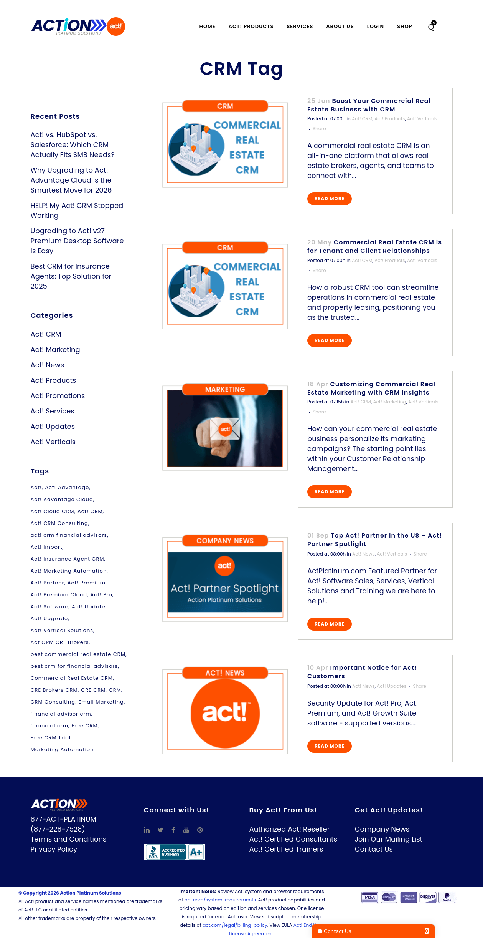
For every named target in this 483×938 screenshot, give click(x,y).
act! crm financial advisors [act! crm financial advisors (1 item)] (69, 535)
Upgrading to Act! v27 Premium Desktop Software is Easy (77, 241)
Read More (330, 198)
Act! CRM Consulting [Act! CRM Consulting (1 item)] (59, 523)
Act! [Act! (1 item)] (36, 487)
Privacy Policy (54, 849)
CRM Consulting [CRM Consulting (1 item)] (53, 702)
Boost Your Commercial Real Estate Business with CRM (369, 105)
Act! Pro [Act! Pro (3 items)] (101, 594)
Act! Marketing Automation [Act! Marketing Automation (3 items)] (69, 570)
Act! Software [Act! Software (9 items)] (50, 606)
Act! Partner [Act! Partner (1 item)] (47, 582)
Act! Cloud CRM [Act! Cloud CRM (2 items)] (52, 511)
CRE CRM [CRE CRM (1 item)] (93, 690)
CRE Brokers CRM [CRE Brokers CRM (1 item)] (54, 690)
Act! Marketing (55, 349)
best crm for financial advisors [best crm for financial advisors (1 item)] (74, 666)
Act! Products (53, 380)
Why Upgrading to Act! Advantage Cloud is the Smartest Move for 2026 (71, 180)
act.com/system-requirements (220, 899)
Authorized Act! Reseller (289, 829)
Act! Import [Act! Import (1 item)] (47, 547)
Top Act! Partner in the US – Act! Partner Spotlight (374, 539)
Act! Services (52, 411)
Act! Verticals (53, 442)
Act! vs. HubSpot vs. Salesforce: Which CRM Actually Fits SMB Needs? (73, 144)
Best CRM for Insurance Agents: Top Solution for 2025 (71, 276)
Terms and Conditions (69, 839)
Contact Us (374, 849)
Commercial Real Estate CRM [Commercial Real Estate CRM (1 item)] (72, 678)
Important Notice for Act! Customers (362, 672)
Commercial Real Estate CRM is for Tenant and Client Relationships (374, 246)
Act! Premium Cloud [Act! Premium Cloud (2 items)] (59, 594)
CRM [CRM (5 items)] (115, 690)
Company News (382, 829)
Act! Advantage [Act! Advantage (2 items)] (67, 487)
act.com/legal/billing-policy (235, 925)
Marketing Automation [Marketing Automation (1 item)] (62, 749)
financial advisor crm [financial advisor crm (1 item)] (61, 713)
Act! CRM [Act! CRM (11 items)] (90, 511)
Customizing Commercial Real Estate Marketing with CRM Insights (371, 388)
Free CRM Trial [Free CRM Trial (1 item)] (51, 737)
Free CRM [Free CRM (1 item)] (84, 725)
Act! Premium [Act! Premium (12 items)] (87, 582)
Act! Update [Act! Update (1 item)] (89, 606)
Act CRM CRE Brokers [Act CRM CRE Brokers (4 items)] (60, 642)
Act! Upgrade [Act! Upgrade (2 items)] (49, 618)
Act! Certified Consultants (293, 839)
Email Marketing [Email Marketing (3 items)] (101, 702)
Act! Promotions (58, 395)
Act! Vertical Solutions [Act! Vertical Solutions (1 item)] (62, 630)
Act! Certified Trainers (286, 849)
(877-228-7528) (58, 829)
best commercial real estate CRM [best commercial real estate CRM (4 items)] (78, 654)
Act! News (47, 365)
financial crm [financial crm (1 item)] (50, 725)
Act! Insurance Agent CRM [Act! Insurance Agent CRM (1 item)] (67, 559)
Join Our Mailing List (389, 839)
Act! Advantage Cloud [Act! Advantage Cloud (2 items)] (62, 499)
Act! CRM (46, 334)
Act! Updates (53, 426)
